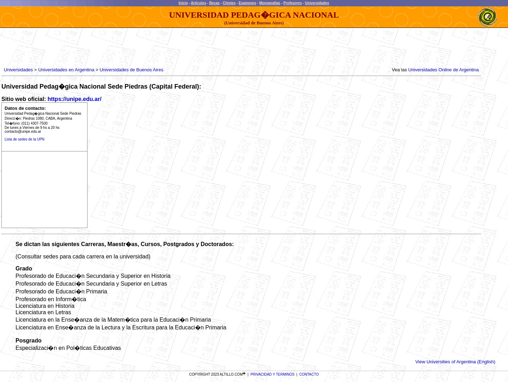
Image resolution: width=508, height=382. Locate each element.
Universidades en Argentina (66, 69)
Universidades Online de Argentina (443, 69)
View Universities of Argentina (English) (455, 361)
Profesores (292, 3)
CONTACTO (309, 374)
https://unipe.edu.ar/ (75, 99)
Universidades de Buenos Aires (131, 69)
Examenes (247, 3)
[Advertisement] (130, 48)
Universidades (317, 3)
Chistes (229, 3)
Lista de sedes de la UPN (24, 139)
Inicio (183, 3)
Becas (214, 3)
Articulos (198, 3)
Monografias (269, 3)
